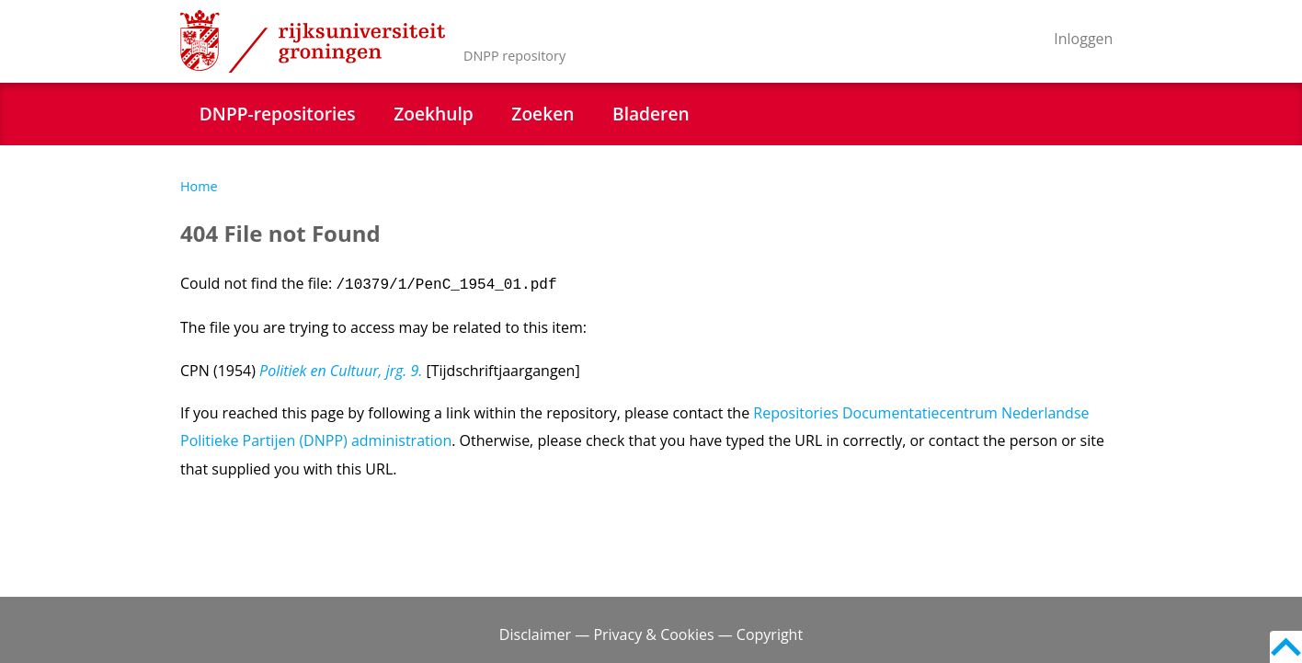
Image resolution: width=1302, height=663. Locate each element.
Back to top (1286, 647)
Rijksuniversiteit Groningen (312, 41)
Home (199, 186)
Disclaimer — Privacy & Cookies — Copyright (651, 634)
